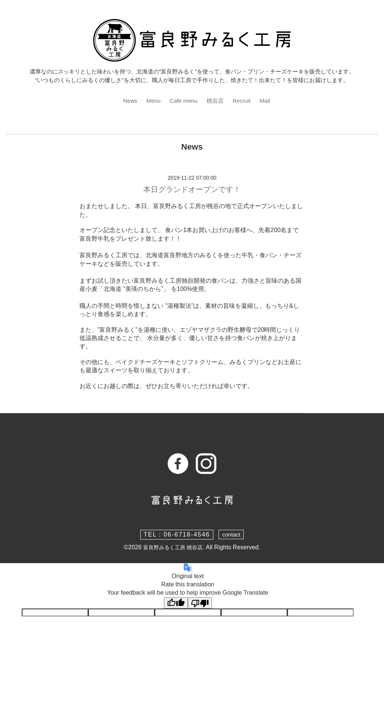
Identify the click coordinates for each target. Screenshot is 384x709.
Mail (267, 100)
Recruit (243, 100)
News (127, 100)
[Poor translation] (200, 603)
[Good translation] (176, 603)
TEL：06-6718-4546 (176, 535)
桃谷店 (216, 100)
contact (231, 535)
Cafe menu (183, 100)
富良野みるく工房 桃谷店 (173, 548)
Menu (151, 100)
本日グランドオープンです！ (192, 190)
